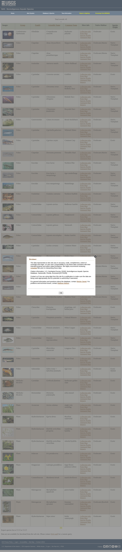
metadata (33, 268)
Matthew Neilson (63, 283)
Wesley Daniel (82, 281)
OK (61, 293)
